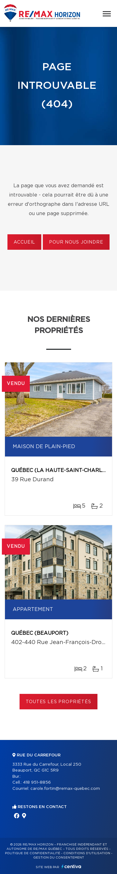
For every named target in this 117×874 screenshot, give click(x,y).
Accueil (24, 242)
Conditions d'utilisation (86, 853)
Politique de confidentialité (32, 853)
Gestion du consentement (58, 857)
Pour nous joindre (76, 242)
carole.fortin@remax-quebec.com (65, 789)
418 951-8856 (37, 783)
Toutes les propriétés (58, 702)
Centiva (71, 866)
